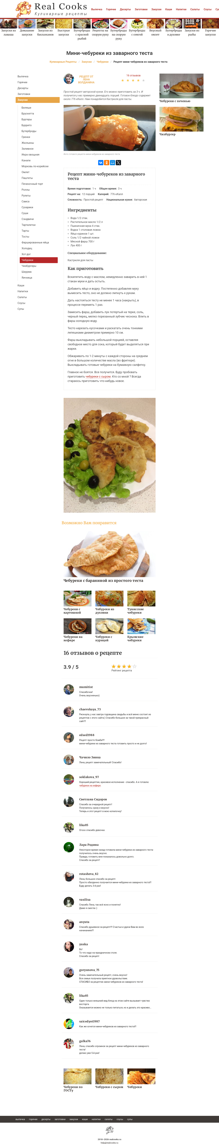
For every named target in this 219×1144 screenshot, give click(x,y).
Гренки (26, 137)
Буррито (27, 125)
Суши (25, 213)
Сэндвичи (28, 219)
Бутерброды (29, 131)
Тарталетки (29, 224)
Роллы (26, 189)
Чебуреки (27, 260)
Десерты (125, 9)
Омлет (26, 172)
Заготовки (141, 9)
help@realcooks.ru (109, 1143)
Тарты (25, 230)
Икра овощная (30, 154)
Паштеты (27, 178)
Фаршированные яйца (35, 242)
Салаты (195, 9)
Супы (21, 308)
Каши (168, 9)
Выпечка (96, 9)
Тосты (25, 236)
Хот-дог (26, 254)
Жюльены (28, 142)
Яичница (27, 277)
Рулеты (26, 195)
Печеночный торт (32, 183)
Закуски (156, 9)
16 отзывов (133, 75)
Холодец (27, 248)
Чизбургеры (29, 265)
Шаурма (27, 271)
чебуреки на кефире (90, 785)
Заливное (28, 148)
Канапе (26, 160)
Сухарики (27, 207)
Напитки (181, 9)
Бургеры (27, 119)
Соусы (208, 9)
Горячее (111, 9)
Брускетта (28, 113)
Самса (26, 201)
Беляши (26, 107)
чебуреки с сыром (98, 376)
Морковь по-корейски (35, 166)
